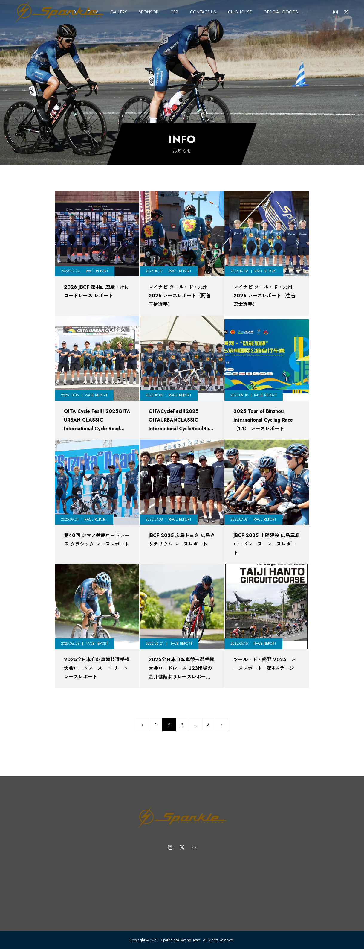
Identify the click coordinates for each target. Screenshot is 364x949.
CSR (174, 12)
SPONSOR (148, 12)
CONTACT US (203, 12)
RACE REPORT (97, 271)
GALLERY (118, 12)
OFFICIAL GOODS (281, 12)
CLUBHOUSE (240, 12)
